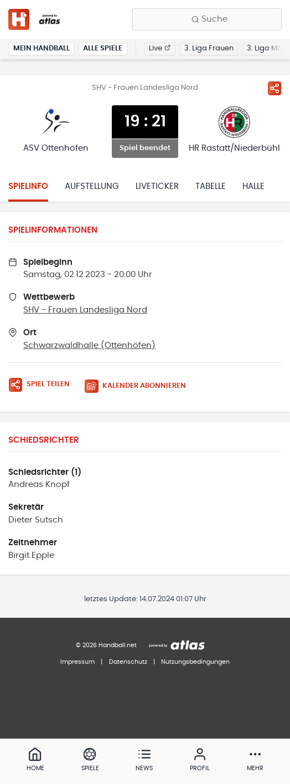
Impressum (77, 662)
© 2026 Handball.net (106, 645)
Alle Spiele (102, 48)
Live (159, 48)
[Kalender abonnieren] (139, 386)
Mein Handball (41, 48)
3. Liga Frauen (209, 48)
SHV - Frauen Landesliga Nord (85, 310)
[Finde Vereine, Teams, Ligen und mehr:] (207, 19)
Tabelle (210, 186)
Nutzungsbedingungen (195, 662)
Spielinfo (28, 186)
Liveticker (157, 186)
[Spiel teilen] (274, 88)
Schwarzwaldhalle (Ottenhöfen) (89, 345)
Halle (253, 186)
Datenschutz (128, 662)
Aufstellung (92, 186)
